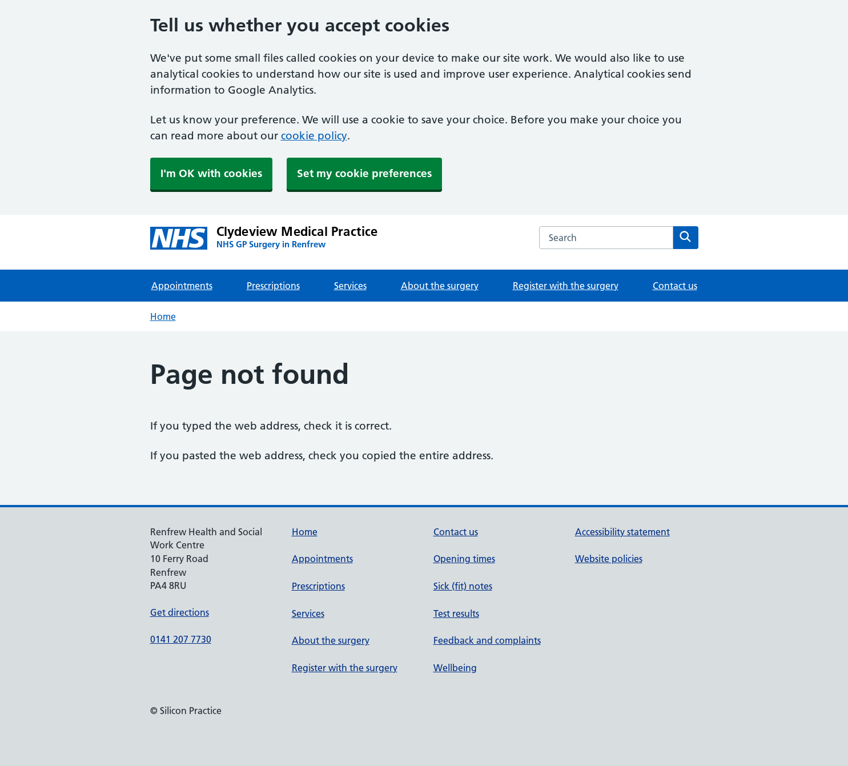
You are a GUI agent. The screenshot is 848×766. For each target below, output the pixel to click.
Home (163, 316)
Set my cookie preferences (364, 173)
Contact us (675, 285)
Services (350, 285)
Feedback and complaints (487, 640)
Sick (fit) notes (462, 586)
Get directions (179, 612)
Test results (456, 613)
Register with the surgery (565, 285)
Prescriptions (273, 285)
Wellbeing (455, 667)
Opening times (464, 558)
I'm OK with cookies (211, 173)
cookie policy (314, 135)
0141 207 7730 (180, 639)
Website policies (608, 558)
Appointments (181, 285)
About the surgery (440, 285)
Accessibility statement (622, 532)
